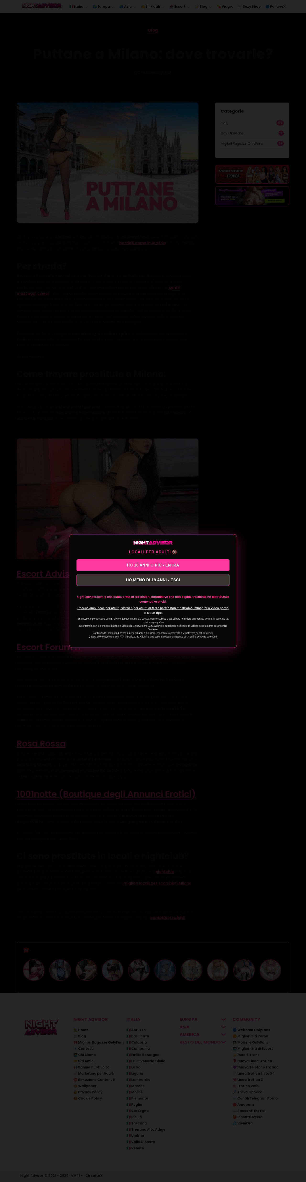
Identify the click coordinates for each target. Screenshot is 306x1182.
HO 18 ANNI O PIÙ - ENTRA (153, 565)
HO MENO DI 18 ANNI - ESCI (153, 580)
